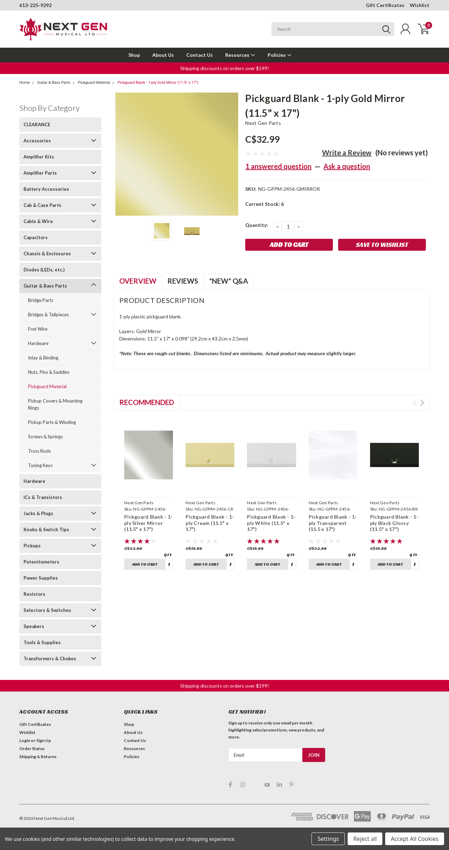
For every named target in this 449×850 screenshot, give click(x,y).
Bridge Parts (40, 300)
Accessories (37, 140)
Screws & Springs (45, 436)
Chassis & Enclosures (47, 253)
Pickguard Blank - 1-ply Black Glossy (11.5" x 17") (394, 523)
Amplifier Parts (40, 173)
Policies (280, 55)
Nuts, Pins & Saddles (48, 372)
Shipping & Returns (37, 756)
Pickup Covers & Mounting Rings (55, 404)
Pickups (32, 545)
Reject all (365, 839)
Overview (137, 281)
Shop (134, 55)
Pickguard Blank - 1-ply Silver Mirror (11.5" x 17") (148, 523)
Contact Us (199, 55)
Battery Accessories (46, 189)
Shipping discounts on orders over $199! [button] (224, 68)
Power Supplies (41, 578)
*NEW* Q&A (228, 281)
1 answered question (278, 166)
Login (24, 740)
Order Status (32, 748)
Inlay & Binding (43, 357)
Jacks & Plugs (38, 513)
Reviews (182, 281)
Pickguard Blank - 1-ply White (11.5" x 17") (271, 523)
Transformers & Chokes (50, 658)
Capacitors (36, 237)
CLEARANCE (37, 124)
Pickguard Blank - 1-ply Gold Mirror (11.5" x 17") (158, 82)
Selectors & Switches (47, 610)
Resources (240, 55)
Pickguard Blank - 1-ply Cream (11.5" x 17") (210, 523)
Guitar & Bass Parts (54, 82)
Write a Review (346, 152)
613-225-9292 (35, 5)
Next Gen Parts (263, 123)
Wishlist (419, 5)
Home (24, 82)
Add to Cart (145, 564)
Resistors (34, 594)
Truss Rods (39, 451)
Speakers (34, 626)
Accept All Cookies (414, 839)
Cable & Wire (38, 221)
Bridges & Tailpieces (48, 314)
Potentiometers (41, 562)
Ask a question (346, 166)
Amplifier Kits (39, 157)
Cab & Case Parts (42, 205)
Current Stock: (264, 204)
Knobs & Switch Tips (46, 529)
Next (422, 402)
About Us (163, 55)
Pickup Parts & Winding (52, 422)
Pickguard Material (94, 82)
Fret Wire (37, 329)
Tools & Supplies (42, 642)
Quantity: (256, 225)
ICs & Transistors (43, 497)
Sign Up (43, 740)
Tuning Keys (40, 465)
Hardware (38, 343)
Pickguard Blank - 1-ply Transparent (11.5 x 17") (333, 523)
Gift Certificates (385, 5)
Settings (328, 839)
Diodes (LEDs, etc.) (44, 269)
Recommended (146, 402)
